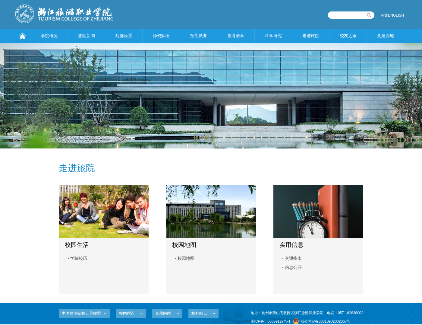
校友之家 (348, 35)
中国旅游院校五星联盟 (81, 313)
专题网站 (163, 313)
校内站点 (127, 313)
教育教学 (236, 35)
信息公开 (293, 267)
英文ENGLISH (392, 15)
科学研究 (273, 35)
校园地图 (186, 258)
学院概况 (49, 35)
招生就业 (198, 35)
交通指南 (293, 258)
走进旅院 (310, 35)
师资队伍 (161, 35)
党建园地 (385, 35)
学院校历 (78, 258)
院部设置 (123, 35)
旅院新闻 (86, 35)
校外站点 (199, 313)
